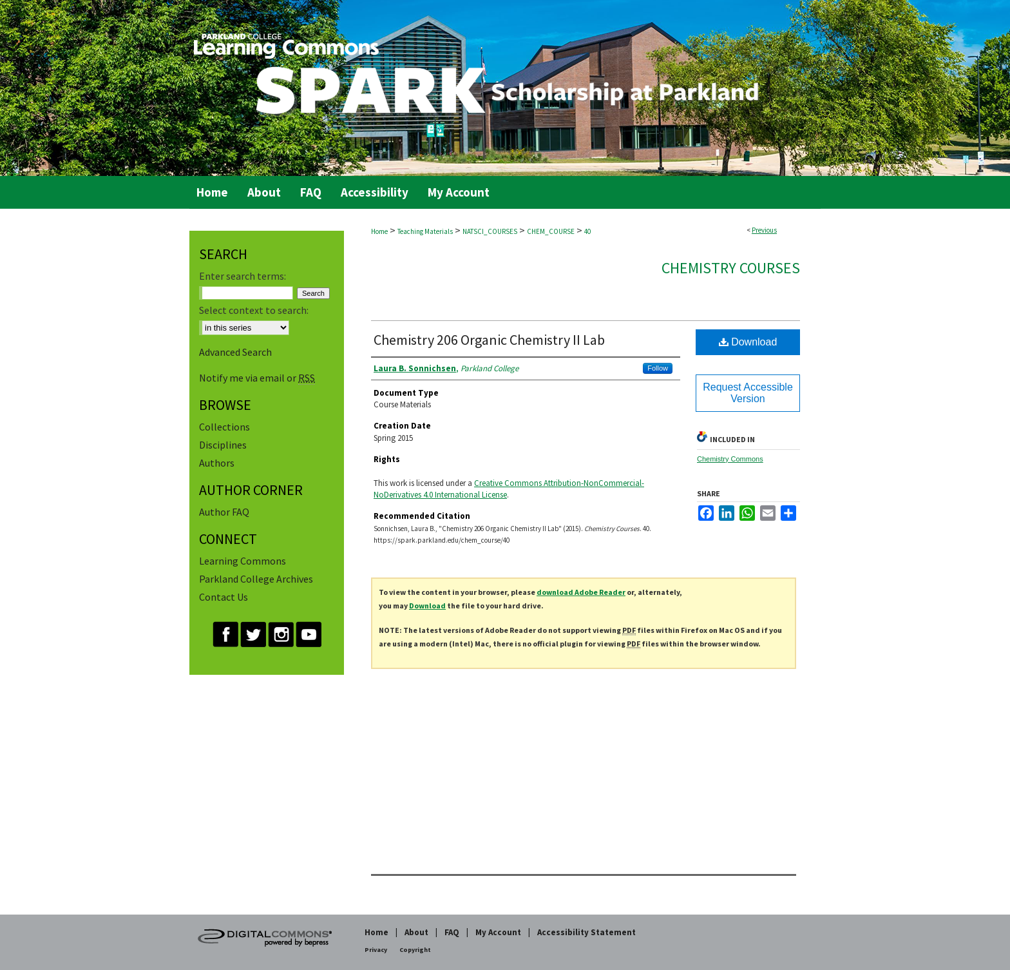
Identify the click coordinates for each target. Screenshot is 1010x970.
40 (587, 231)
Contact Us (223, 596)
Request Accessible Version (748, 393)
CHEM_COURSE (551, 231)
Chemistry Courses (731, 268)
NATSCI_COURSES (489, 231)
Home (379, 231)
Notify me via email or (257, 377)
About (416, 932)
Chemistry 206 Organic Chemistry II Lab (489, 340)
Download (748, 341)
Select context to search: (254, 310)
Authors (216, 462)
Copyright (415, 950)
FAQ (451, 932)
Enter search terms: (242, 275)
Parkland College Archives (256, 578)
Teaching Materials (425, 231)
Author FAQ (224, 511)
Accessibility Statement (586, 932)
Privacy (376, 950)
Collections (224, 426)
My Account (498, 932)
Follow (657, 368)
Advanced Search (235, 351)
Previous (764, 230)
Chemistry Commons (730, 459)
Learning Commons (242, 560)
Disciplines (223, 444)
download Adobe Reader (581, 592)
